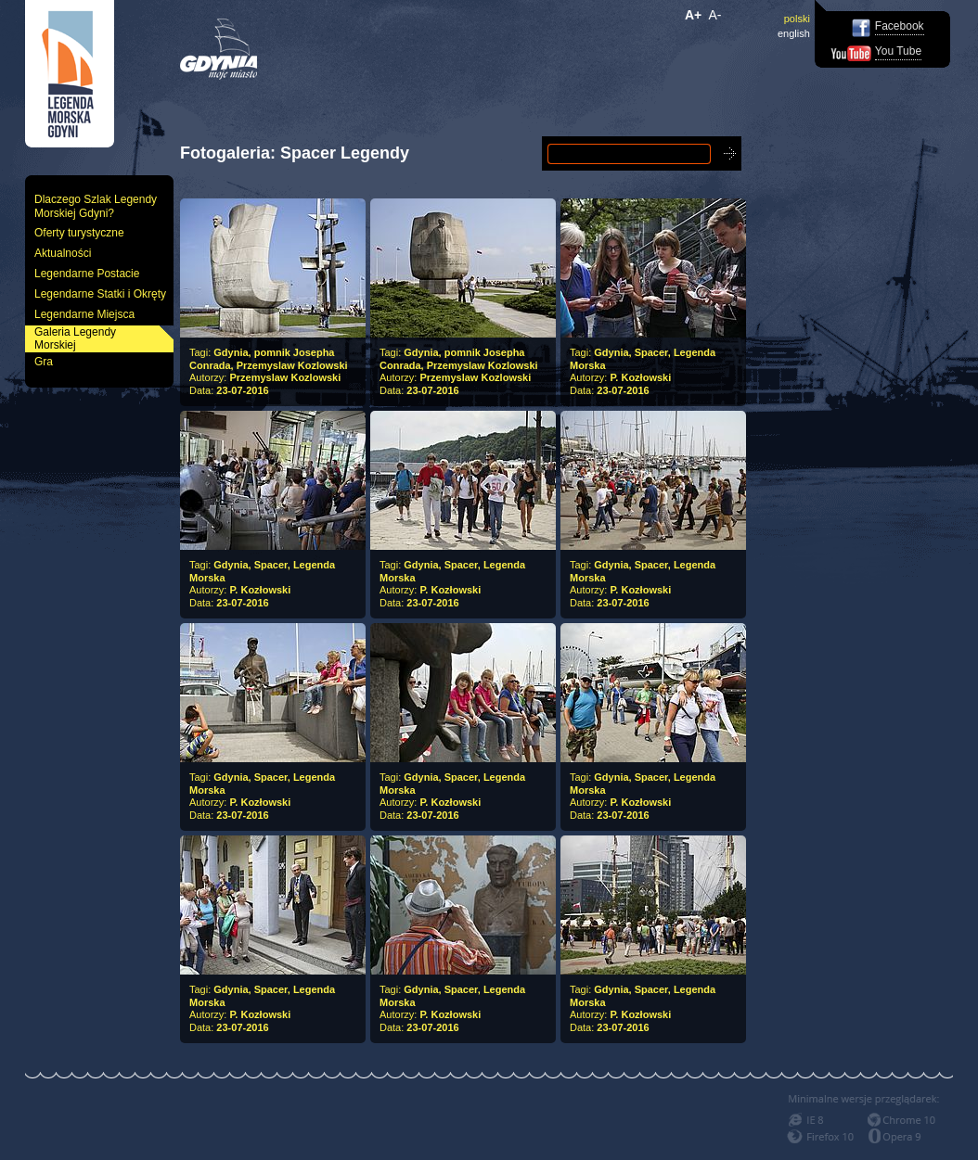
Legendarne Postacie (86, 273)
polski (797, 18)
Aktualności (62, 253)
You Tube (898, 51)
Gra (43, 361)
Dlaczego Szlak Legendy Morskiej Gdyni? (95, 206)
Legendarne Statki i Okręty (100, 293)
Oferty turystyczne (79, 232)
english (794, 33)
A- (715, 14)
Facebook (899, 25)
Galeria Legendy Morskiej (75, 338)
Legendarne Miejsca (84, 314)
